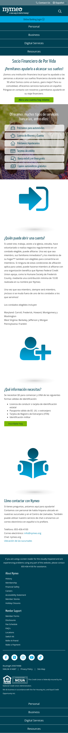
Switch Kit (9, 636)
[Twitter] (14, 657)
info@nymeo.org (32, 533)
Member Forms (12, 616)
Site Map (41, 669)
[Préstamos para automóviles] (37, 128)
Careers (8, 591)
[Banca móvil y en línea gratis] (37, 158)
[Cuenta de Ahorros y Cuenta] (37, 136)
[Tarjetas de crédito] (37, 151)
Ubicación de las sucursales (18, 540)
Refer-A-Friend (11, 640)
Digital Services (34, 43)
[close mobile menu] (66, 3)
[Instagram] (23, 657)
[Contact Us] (43, 3)
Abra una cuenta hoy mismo (34, 99)
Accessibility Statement (15, 595)
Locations (9, 632)
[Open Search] (60, 11)
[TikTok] (40, 657)
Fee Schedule (11, 624)
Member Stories (12, 599)
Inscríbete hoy (15, 423)
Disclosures (10, 620)
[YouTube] (32, 657)
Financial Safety (12, 587)
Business (34, 35)
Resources (34, 51)
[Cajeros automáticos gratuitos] (37, 166)
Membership (11, 582)
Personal (33, 26)
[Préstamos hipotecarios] (37, 143)
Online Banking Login (34, 19)
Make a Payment (12, 644)
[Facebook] (6, 657)
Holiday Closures (12, 603)
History (8, 578)
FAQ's (8, 628)
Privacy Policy (27, 669)
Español (58, 2)
